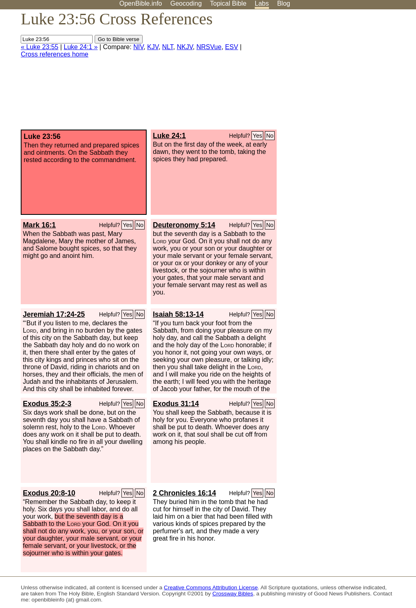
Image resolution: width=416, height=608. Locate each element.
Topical (228, 3)
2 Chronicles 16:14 (184, 493)
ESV (231, 46)
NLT (167, 46)
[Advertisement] (334, 73)
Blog (283, 3)
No (269, 135)
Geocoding (186, 3)
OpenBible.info (140, 3)
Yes (257, 135)
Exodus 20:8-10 (49, 493)
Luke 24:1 (169, 136)
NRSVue (209, 46)
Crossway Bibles (232, 594)
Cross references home (54, 54)
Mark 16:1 (39, 225)
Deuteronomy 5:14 (184, 225)
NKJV (185, 46)
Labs (262, 3)
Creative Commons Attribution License (211, 587)
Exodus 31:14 (176, 404)
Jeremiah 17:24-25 (54, 314)
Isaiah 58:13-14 (178, 314)
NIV (138, 46)
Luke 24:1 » (81, 46)
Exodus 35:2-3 (47, 404)
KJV (152, 46)
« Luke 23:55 (39, 46)
